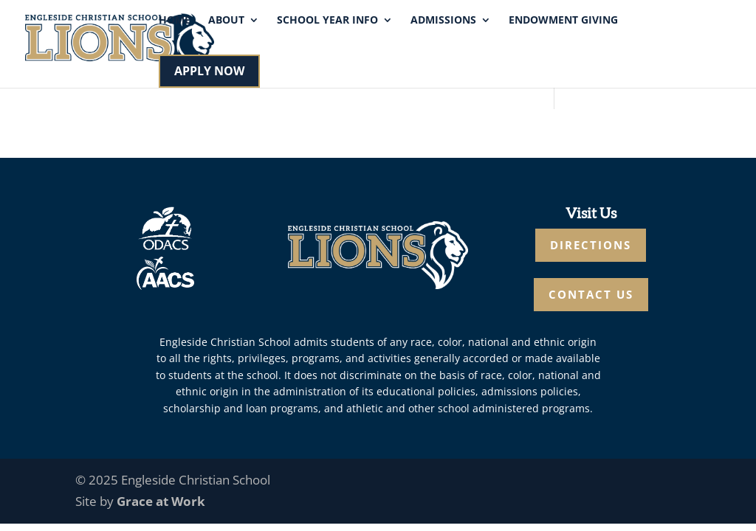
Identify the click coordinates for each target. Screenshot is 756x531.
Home (174, 21)
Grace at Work (161, 501)
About (226, 21)
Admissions (443, 21)
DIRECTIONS (590, 244)
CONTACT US (591, 294)
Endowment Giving (563, 21)
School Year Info (327, 21)
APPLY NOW (209, 71)
